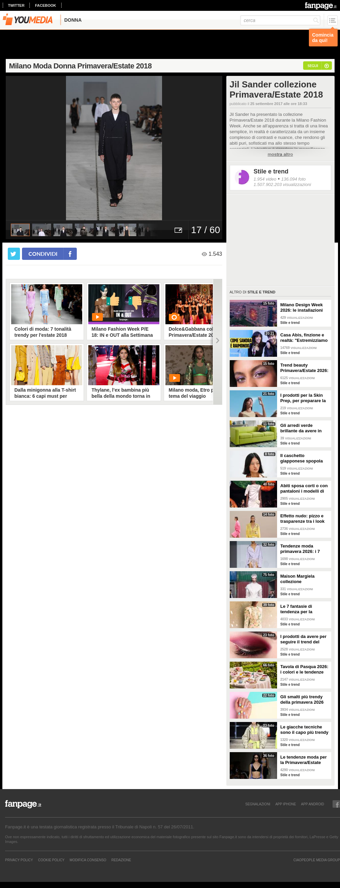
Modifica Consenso (88, 860)
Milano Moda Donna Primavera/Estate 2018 (80, 66)
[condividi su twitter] (14, 254)
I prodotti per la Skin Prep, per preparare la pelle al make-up (303, 398)
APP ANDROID (312, 804)
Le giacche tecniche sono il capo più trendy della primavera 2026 (304, 729)
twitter (16, 5)
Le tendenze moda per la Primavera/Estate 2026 (303, 760)
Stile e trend (271, 171)
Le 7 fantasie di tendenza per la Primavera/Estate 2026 (303, 609)
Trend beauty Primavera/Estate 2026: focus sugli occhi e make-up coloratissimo (304, 368)
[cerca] (280, 20)
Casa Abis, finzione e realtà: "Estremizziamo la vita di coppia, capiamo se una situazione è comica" (304, 337)
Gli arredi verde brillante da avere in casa (301, 428)
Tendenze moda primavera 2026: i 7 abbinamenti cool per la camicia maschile (302, 548)
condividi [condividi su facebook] (43, 253)
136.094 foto (293, 179)
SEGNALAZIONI (257, 804)
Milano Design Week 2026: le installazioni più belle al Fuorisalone (304, 307)
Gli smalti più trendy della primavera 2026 (302, 699)
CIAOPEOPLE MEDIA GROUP (316, 860)
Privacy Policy (19, 860)
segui (313, 65)
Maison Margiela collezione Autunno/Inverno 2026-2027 (304, 579)
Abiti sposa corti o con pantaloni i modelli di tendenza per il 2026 (304, 488)
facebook (45, 5)
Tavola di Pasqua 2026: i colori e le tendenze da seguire (304, 669)
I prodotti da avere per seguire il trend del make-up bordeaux (303, 639)
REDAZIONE (121, 860)
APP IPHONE (285, 804)
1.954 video (265, 179)
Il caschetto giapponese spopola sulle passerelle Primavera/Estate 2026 (303, 458)
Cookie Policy (51, 860)
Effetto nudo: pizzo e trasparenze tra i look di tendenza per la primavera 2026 (302, 518)
